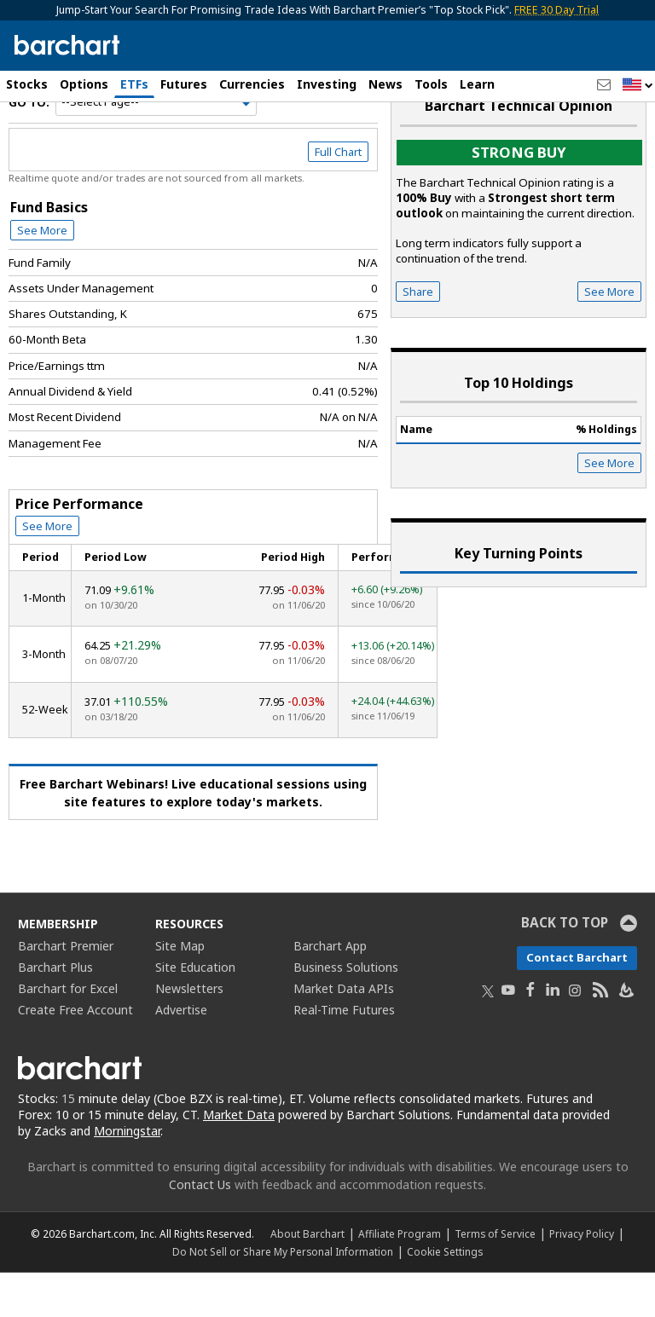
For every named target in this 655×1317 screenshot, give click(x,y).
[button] (638, 85)
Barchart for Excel (68, 1033)
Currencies (252, 84)
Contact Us (200, 1229)
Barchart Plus (55, 1011)
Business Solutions (345, 1011)
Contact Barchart (577, 1001)
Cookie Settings (445, 1296)
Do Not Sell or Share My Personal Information (282, 1296)
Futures (183, 84)
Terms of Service (495, 1278)
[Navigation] (156, 146)
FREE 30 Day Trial (556, 10)
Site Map (180, 990)
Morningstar (127, 1175)
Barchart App (330, 990)
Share (418, 336)
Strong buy (519, 196)
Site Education (195, 1011)
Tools (431, 84)
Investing (326, 84)
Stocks (27, 84)
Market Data (239, 1159)
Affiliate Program (399, 1278)
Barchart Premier (65, 990)
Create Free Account (75, 1054)
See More (42, 273)
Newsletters (189, 1033)
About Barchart (307, 1278)
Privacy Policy (581, 1278)
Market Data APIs (343, 1033)
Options (84, 84)
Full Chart (338, 196)
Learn (477, 84)
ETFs (134, 84)
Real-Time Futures (344, 1054)
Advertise (181, 1054)
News (385, 84)
